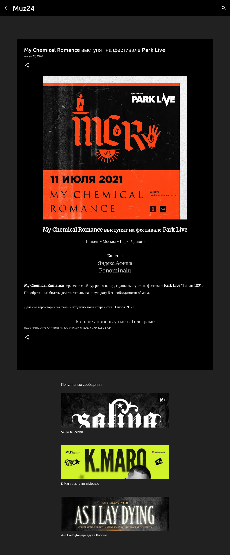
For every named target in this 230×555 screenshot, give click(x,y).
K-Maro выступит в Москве (80, 483)
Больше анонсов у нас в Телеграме (115, 321)
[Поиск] (223, 8)
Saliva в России (72, 432)
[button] (26, 66)
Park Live (104, 328)
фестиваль (55, 328)
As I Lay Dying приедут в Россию (84, 535)
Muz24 (24, 8)
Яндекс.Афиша (115, 262)
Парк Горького (35, 328)
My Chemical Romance (80, 328)
